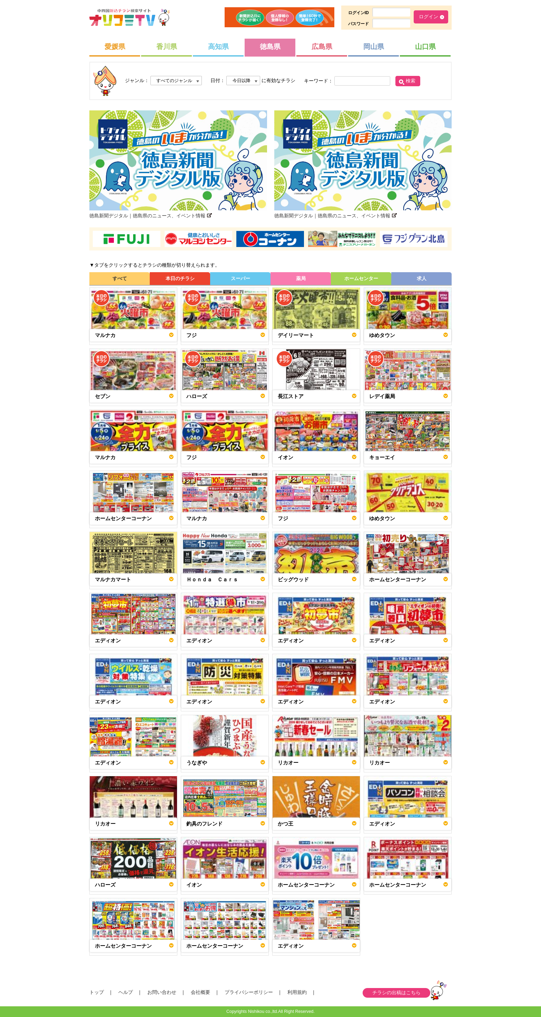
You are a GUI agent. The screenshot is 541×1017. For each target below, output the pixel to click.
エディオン (108, 640)
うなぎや (196, 763)
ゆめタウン (382, 335)
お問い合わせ (161, 992)
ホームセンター (361, 278)
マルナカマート (113, 579)
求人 (421, 278)
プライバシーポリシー (249, 992)
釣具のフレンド (204, 824)
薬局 (301, 278)
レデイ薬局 (382, 396)
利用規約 (297, 992)
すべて (119, 278)
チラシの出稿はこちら (396, 992)
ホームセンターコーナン (123, 518)
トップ (96, 992)
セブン (102, 396)
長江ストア (291, 396)
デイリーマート (296, 335)
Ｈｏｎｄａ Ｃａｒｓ (212, 579)
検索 (410, 80)
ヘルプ (125, 992)
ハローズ (196, 396)
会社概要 (200, 992)
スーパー (240, 278)
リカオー (288, 763)
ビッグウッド (293, 579)
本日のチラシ (180, 278)
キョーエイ (382, 457)
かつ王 (285, 824)
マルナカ (105, 335)
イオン (285, 457)
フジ (191, 335)
